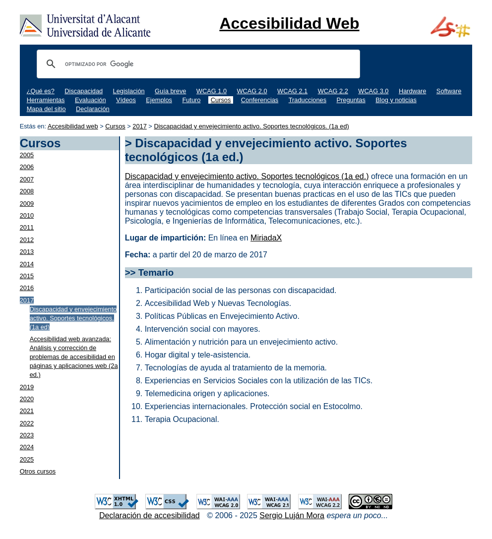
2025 (27, 459)
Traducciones (307, 100)
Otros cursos (38, 471)
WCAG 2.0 (252, 91)
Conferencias (259, 100)
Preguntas (351, 100)
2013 (27, 251)
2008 (27, 191)
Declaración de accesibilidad (149, 515)
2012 (27, 239)
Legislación (129, 91)
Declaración (93, 109)
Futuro (191, 100)
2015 (27, 276)
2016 (27, 288)
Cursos (221, 100)
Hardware (412, 91)
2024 (27, 447)
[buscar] (197, 64)
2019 (27, 387)
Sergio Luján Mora (291, 515)
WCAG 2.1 (292, 91)
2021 (27, 411)
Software (449, 91)
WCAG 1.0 (211, 91)
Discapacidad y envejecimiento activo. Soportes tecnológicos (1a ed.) (247, 176)
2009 (27, 203)
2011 (27, 227)
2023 (27, 435)
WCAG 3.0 (373, 91)
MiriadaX (266, 238)
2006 (27, 167)
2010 (27, 215)
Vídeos (126, 100)
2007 (27, 179)
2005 (27, 155)
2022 (27, 423)
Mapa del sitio (46, 109)
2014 (27, 264)
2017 (139, 126)
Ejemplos (159, 100)
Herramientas (46, 100)
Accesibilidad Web (289, 23)
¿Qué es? (41, 91)
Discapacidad (83, 91)
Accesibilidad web (73, 126)
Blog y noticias (396, 100)
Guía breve (170, 91)
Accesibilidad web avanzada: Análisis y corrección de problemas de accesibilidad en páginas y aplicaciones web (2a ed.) (74, 356)
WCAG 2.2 (333, 91)
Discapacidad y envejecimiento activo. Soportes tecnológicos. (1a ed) (251, 126)
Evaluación (90, 100)
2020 (27, 399)
